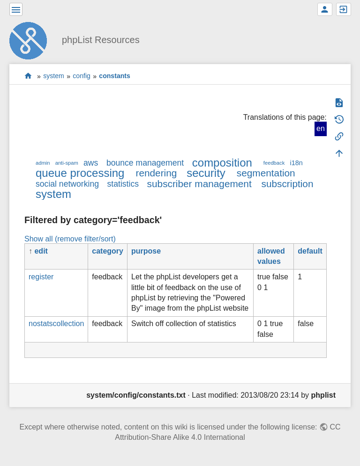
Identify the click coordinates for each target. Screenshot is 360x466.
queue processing (80, 173)
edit (40, 251)
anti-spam (66, 163)
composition (222, 162)
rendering (156, 172)
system (53, 76)
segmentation (266, 172)
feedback (274, 163)
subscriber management (199, 183)
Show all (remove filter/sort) (70, 239)
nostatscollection (56, 324)
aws (90, 162)
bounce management (145, 162)
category (107, 251)
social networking (67, 184)
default (310, 251)
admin (43, 163)
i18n (296, 163)
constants (114, 76)
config (81, 76)
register (41, 277)
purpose (146, 251)
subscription (288, 183)
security (206, 173)
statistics (123, 184)
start (28, 76)
